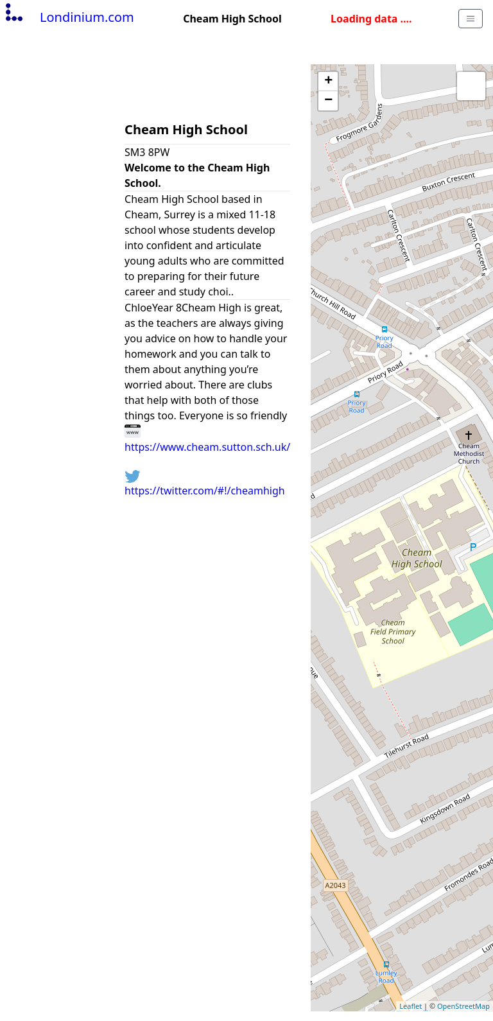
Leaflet (410, 1006)
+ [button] (328, 81)
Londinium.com (68, 17)
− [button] (328, 100)
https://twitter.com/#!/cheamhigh (205, 484)
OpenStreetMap (463, 1006)
